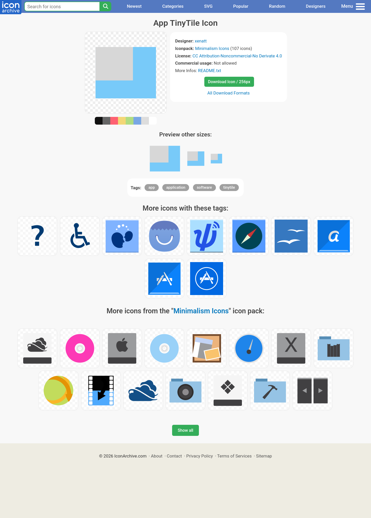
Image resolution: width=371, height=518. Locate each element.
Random (277, 6)
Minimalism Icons (212, 48)
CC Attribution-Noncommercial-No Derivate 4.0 (237, 55)
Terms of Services (234, 456)
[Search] (105, 6)
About (157, 456)
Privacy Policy (199, 456)
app (151, 187)
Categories (173, 6)
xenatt (201, 41)
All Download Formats (228, 93)
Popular (240, 6)
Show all (185, 430)
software (204, 187)
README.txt (209, 70)
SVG (208, 6)
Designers (315, 6)
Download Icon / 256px (229, 81)
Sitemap (264, 456)
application (175, 187)
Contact (174, 456)
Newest (134, 6)
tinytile (229, 187)
